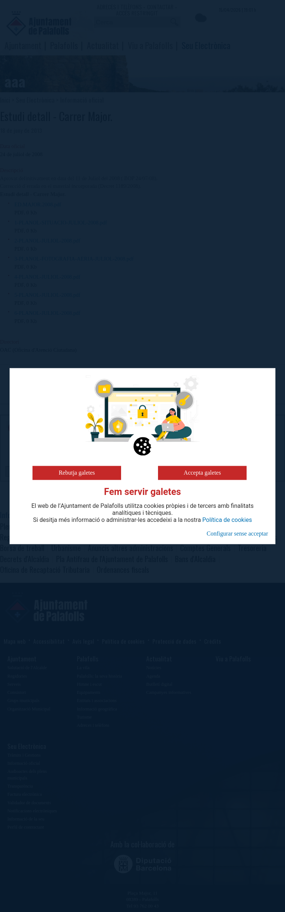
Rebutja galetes (77, 472)
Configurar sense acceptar (237, 533)
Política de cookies (227, 520)
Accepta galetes (202, 472)
